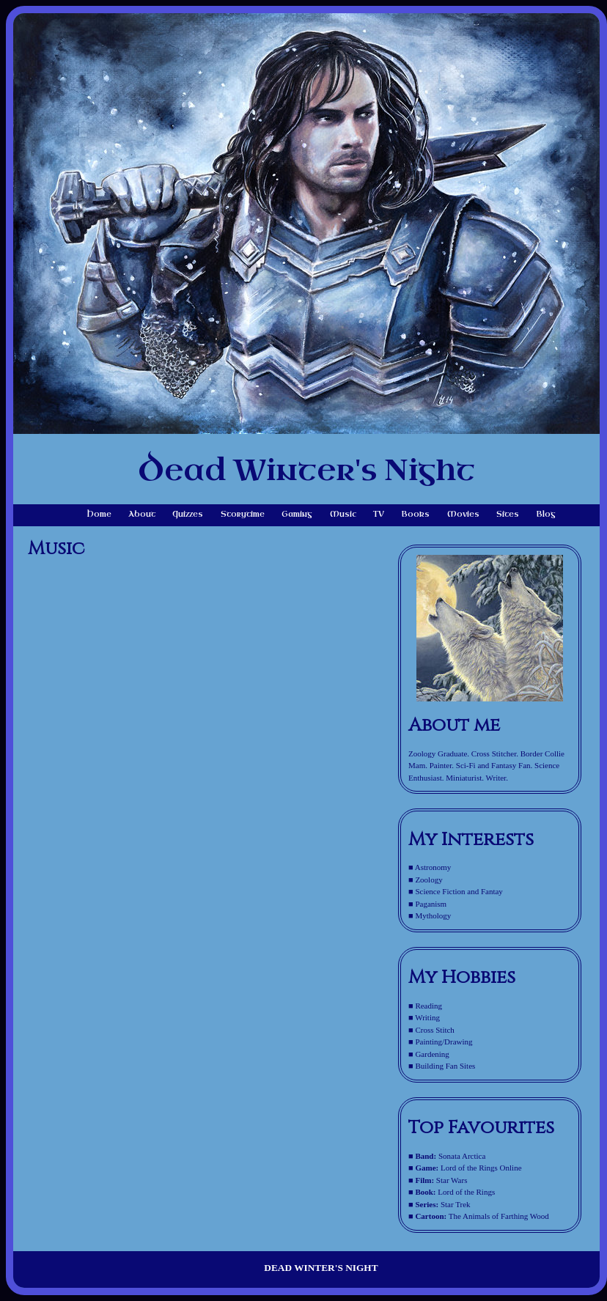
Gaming (297, 514)
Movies (463, 514)
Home (99, 514)
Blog (546, 514)
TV (378, 514)
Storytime (243, 514)
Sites (507, 514)
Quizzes (187, 514)
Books (415, 514)
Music (343, 514)
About (141, 514)
